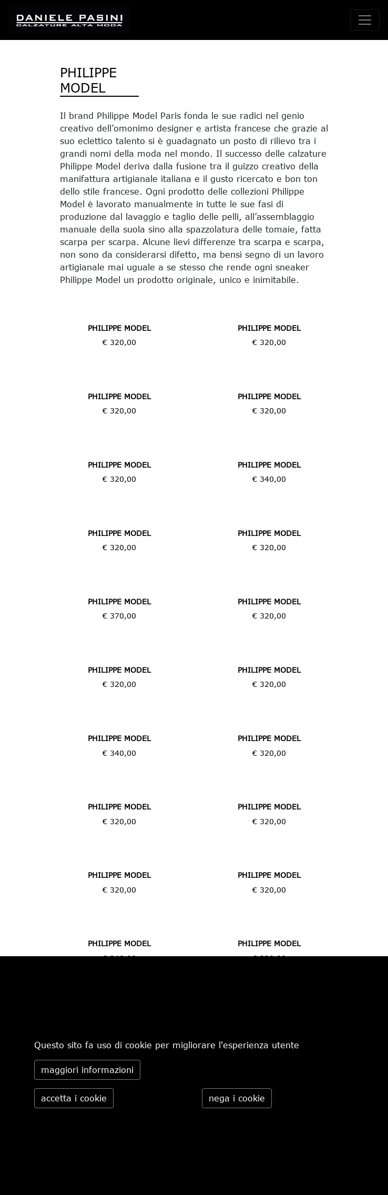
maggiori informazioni (87, 1070)
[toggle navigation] (365, 20)
